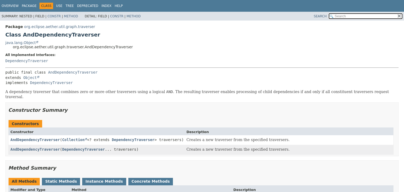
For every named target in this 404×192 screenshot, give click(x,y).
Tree (70, 6)
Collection (73, 140)
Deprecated (87, 6)
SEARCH (320, 16)
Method (71, 16)
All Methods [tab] (24, 181)
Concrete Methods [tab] (151, 181)
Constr (54, 16)
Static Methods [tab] (61, 181)
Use (59, 6)
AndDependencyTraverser (72, 72)
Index (106, 6)
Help (119, 6)
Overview (10, 6)
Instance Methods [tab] (104, 181)
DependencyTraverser (26, 61)
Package (29, 6)
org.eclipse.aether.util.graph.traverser (59, 27)
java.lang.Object (20, 43)
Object (30, 77)
